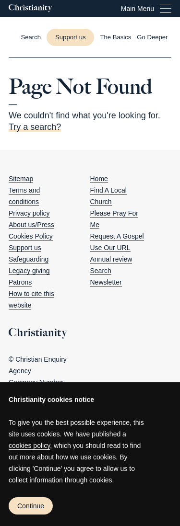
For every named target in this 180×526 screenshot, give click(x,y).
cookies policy (29, 445)
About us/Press (31, 225)
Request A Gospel (117, 236)
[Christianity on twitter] (105, 305)
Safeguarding (28, 259)
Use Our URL (110, 248)
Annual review (111, 259)
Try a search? (35, 127)
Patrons (20, 282)
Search (100, 270)
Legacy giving (29, 270)
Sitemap (21, 179)
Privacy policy (29, 213)
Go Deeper (152, 37)
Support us (70, 37)
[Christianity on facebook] (93, 305)
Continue (30, 506)
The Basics (115, 37)
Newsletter (106, 282)
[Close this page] (90, 57)
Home (99, 179)
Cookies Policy (31, 236)
